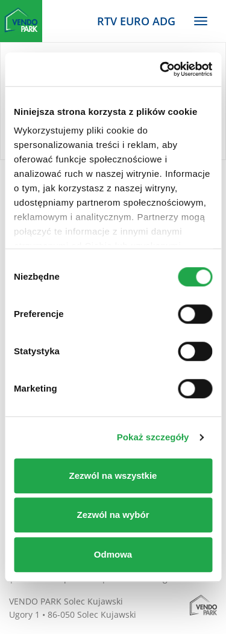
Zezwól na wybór (113, 514)
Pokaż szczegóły (153, 437)
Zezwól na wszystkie (113, 475)
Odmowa (113, 554)
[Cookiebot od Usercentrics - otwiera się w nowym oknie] (161, 69)
